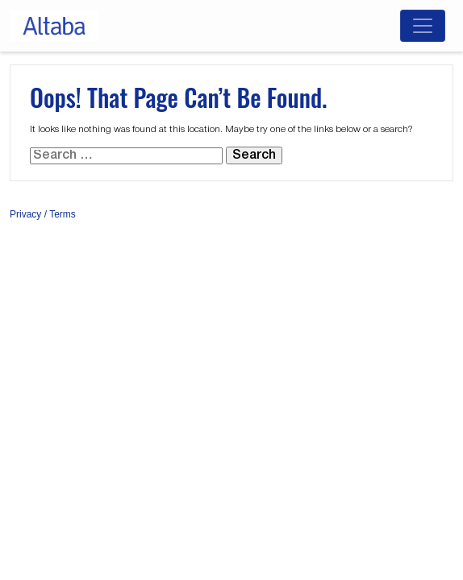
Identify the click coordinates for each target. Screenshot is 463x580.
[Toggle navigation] (422, 26)
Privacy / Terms (43, 214)
